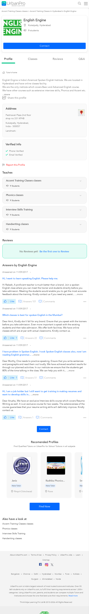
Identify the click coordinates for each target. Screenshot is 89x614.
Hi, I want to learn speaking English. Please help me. (30, 278)
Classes (32, 59)
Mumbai (58, 574)
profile (8, 59)
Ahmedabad (47, 579)
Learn (78, 555)
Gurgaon (34, 579)
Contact (43, 429)
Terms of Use (36, 555)
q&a (81, 59)
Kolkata (76, 574)
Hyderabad (46, 574)
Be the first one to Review (54, 251)
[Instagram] (46, 566)
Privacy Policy (51, 555)
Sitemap (46, 560)
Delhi (36, 574)
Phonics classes (9, 528)
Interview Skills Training (13, 533)
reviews (58, 59)
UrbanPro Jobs (66, 555)
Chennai (26, 574)
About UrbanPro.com (18, 555)
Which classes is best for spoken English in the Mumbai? (32, 315)
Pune (67, 574)
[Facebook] (40, 565)
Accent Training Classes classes (17, 523)
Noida (58, 579)
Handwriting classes (12, 538)
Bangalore (15, 574)
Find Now (44, 506)
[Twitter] (52, 565)
